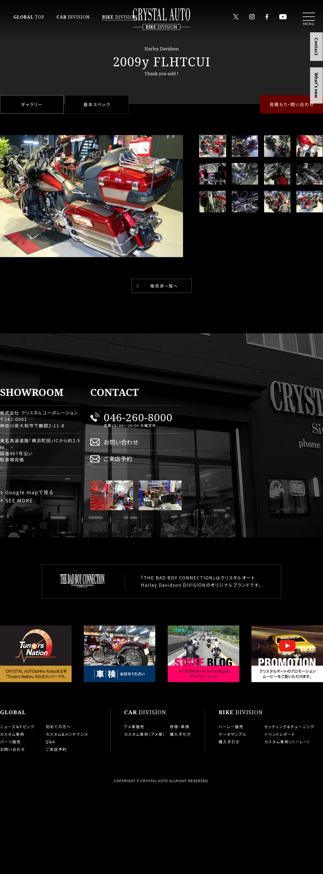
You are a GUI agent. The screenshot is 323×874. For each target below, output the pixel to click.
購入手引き (180, 734)
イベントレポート (279, 734)
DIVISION (73, 17)
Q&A (50, 741)
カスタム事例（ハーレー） (287, 741)
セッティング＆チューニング (289, 726)
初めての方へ (58, 726)
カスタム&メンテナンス (67, 734)
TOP (28, 17)
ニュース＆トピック (17, 726)
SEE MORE (19, 500)
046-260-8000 (138, 417)
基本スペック (96, 104)
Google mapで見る (29, 492)
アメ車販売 (134, 726)
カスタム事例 (12, 734)
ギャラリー (32, 104)
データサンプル (233, 734)
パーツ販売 (10, 741)
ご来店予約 (118, 458)
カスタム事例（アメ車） (144, 734)
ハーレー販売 (231, 726)
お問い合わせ (121, 442)
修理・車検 (179, 726)
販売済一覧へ (164, 286)
